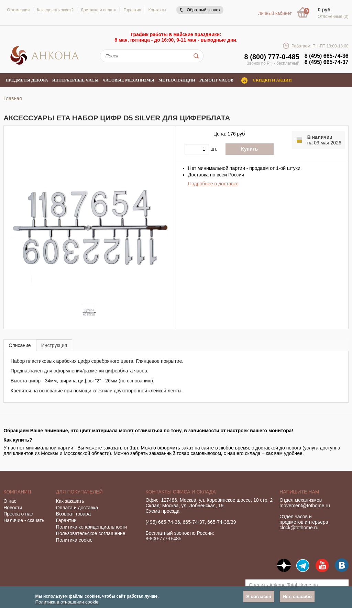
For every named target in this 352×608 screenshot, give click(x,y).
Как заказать (70, 501)
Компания (17, 492)
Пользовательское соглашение (90, 533)
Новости (12, 507)
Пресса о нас (18, 514)
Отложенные (333, 16)
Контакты (157, 10)
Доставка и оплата (99, 10)
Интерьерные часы (75, 80)
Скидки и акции (272, 80)
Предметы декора (27, 80)
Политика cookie (74, 540)
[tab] (19, 345)
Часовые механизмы (128, 80)
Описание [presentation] (20, 345)
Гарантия (132, 10)
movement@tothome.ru (304, 505)
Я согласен (258, 596)
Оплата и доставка (77, 507)
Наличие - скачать (23, 520)
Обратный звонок (203, 10)
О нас (9, 501)
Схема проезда (162, 511)
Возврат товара (73, 514)
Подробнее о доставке (213, 183)
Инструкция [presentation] (54, 345)
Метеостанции (176, 80)
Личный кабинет (275, 13)
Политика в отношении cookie (66, 602)
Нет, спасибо (297, 596)
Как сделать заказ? (55, 10)
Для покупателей (79, 492)
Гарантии (66, 520)
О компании (18, 10)
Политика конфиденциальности (91, 527)
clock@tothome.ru (298, 527)
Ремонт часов (216, 80)
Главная (12, 98)
